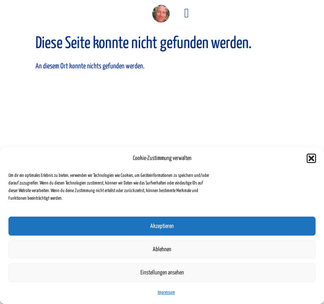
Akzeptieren (162, 226)
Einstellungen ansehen (162, 273)
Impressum (166, 292)
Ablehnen (162, 249)
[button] (311, 158)
